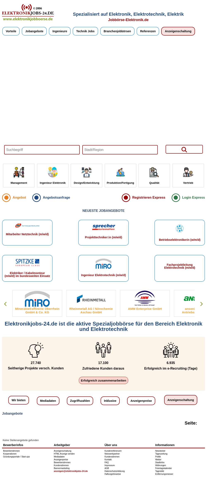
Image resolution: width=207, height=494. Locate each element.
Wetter (158, 459)
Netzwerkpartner (112, 454)
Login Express (193, 197)
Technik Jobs (85, 31)
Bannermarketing (62, 468)
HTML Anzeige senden (64, 454)
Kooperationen (10, 454)
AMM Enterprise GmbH (145, 308)
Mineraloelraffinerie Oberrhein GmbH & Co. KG (37, 310)
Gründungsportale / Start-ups (16, 457)
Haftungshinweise (113, 474)
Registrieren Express (148, 197)
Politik (158, 457)
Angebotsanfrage (56, 197)
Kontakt (108, 459)
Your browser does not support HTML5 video (103, 100)
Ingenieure (59, 31)
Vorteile (11, 31)
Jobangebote (34, 31)
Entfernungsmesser (164, 474)
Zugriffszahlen (80, 400)
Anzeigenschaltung (178, 31)
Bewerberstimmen (11, 451)
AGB (107, 468)
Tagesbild (159, 471)
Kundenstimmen (61, 465)
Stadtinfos (159, 462)
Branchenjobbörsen (117, 31)
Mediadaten (48, 400)
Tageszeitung (161, 454)
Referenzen (148, 31)
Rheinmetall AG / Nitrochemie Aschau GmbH (91, 310)
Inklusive (110, 400)
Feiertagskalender (163, 468)
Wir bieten (19, 400)
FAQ (107, 462)
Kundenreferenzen (113, 451)
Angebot (19, 197)
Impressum (110, 465)
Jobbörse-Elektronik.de (128, 20)
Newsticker (160, 451)
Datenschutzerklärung (115, 471)
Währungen (160, 465)
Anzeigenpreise (141, 400)
